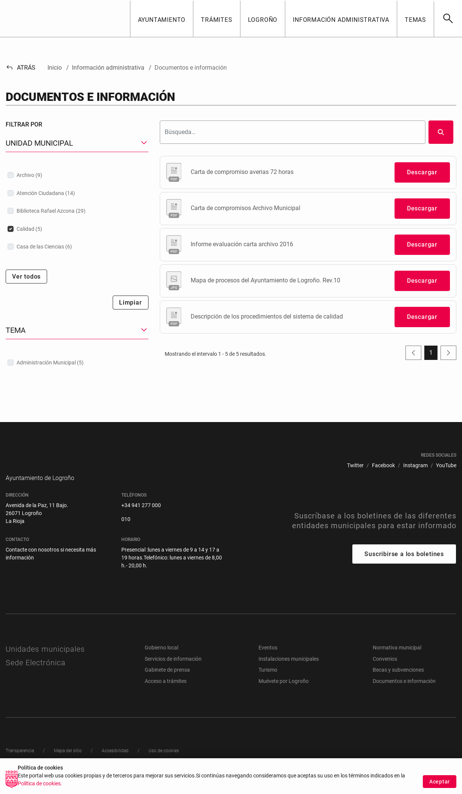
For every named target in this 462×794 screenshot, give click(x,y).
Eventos (268, 659)
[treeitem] (77, 175)
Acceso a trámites (166, 692)
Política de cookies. (40, 786)
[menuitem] (355, 465)
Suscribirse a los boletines (404, 565)
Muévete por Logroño (284, 692)
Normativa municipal (397, 659)
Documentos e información (404, 692)
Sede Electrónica (36, 673)
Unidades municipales (45, 660)
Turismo (268, 681)
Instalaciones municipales (289, 670)
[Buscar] (448, 18)
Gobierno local (161, 659)
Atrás (20, 67)
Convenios (385, 670)
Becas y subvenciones (398, 681)
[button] (161, 18)
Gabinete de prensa (167, 681)
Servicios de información (173, 670)
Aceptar (439, 783)
